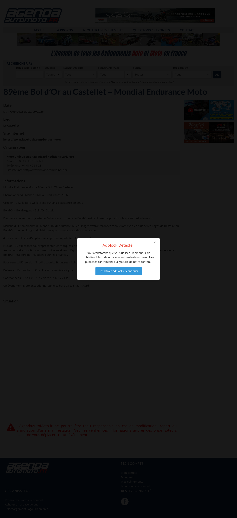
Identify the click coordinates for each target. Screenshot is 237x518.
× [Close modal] (155, 242)
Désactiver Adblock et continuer (118, 271)
